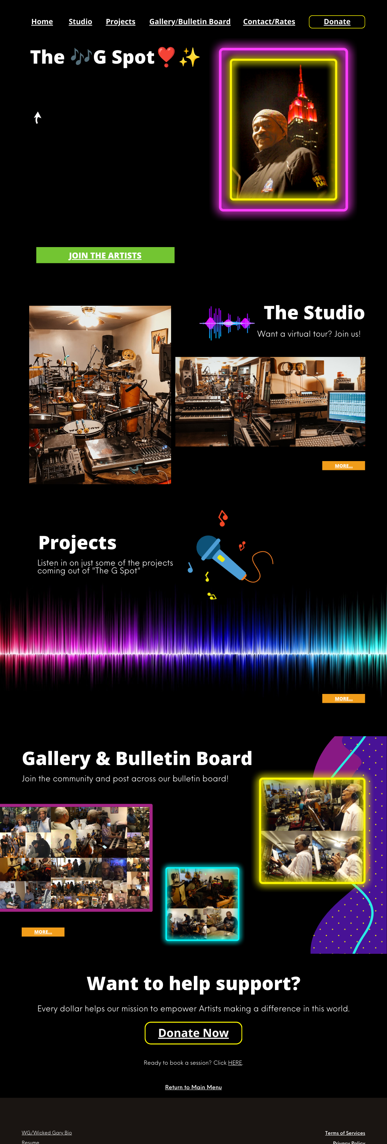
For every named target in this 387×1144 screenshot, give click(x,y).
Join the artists (105, 255)
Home (42, 22)
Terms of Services (345, 1133)
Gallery (162, 22)
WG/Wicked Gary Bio (47, 1132)
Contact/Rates (269, 22)
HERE (235, 1062)
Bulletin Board (204, 22)
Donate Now (193, 1033)
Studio (80, 22)
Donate (337, 22)
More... (343, 466)
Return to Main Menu (193, 1086)
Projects (120, 22)
